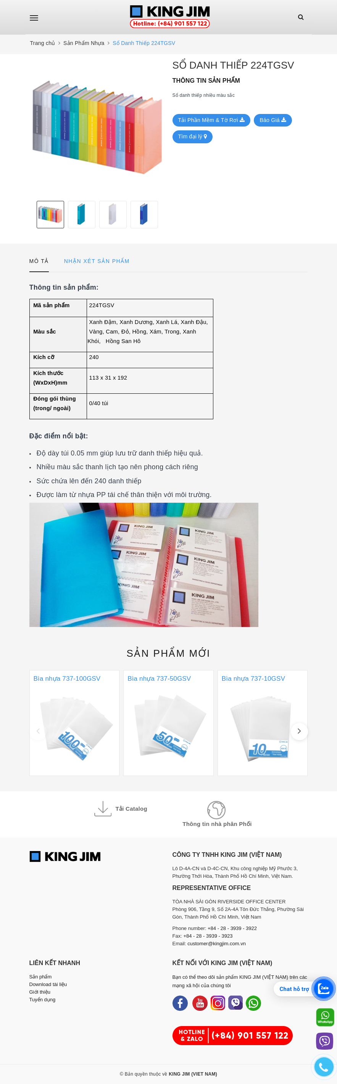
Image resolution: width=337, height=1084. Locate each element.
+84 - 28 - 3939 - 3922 (232, 928)
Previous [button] (31, 214)
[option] (97, 127)
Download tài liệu (48, 984)
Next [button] (163, 214)
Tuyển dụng (42, 999)
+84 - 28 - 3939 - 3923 (207, 936)
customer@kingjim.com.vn (216, 943)
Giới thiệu (39, 992)
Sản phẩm (168, 653)
